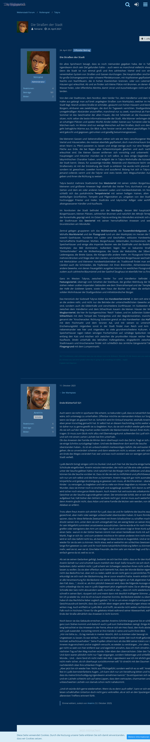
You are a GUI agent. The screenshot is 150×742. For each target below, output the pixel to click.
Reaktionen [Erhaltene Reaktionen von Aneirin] (28, 423)
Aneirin (91, 703)
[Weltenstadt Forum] (16, 4)
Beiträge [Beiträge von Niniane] (27, 92)
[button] (145, 4)
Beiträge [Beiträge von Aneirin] (27, 427)
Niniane (38, 28)
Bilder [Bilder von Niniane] (26, 96)
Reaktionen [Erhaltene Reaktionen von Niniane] (28, 88)
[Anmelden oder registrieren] (136, 4)
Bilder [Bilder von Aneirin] (26, 431)
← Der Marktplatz (68, 392)
